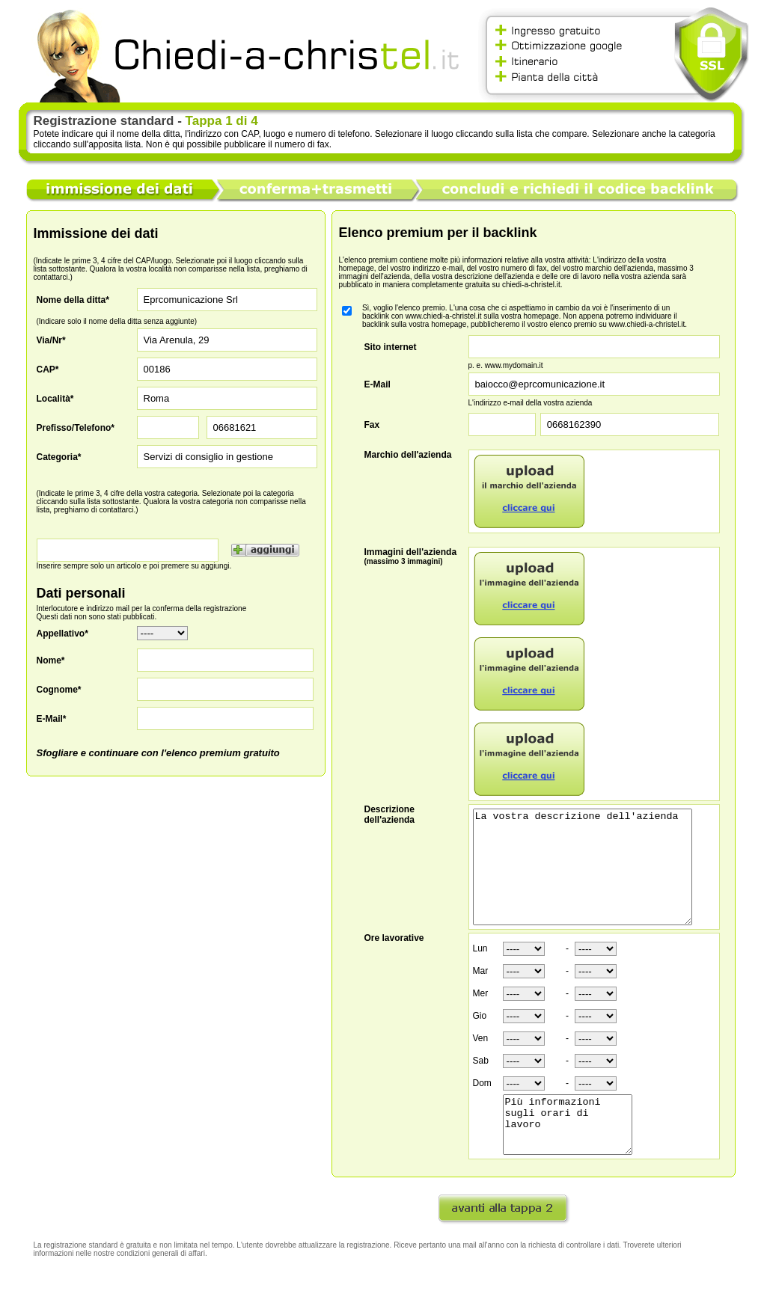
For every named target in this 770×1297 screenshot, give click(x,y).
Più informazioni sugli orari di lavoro (575, 1153)
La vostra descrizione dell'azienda (595, 878)
